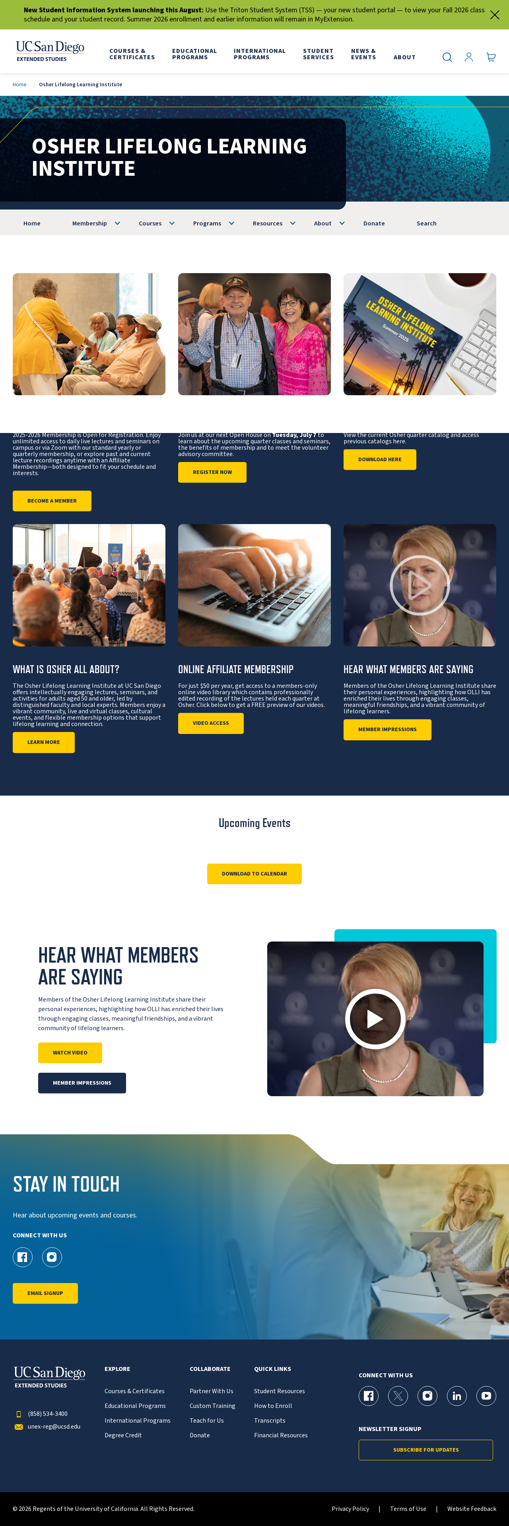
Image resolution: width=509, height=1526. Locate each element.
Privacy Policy (350, 1509)
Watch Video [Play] (70, 1053)
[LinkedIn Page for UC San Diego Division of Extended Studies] (457, 1396)
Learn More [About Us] (43, 742)
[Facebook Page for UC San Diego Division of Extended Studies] (369, 1396)
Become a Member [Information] (52, 501)
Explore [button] (117, 1369)
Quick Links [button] (272, 1369)
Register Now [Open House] (212, 472)
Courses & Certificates (135, 1391)
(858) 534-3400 (40, 1414)
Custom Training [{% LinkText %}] (212, 1406)
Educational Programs (135, 1406)
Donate (374, 223)
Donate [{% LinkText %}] (200, 1435)
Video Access (211, 723)
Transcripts (270, 1421)
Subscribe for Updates (426, 1450)
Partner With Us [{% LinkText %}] (211, 1391)
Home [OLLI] (32, 223)
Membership (89, 223)
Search (427, 223)
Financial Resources (281, 1435)
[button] (375, 1019)
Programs (207, 223)
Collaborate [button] (210, 1369)
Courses (150, 223)
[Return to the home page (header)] (49, 51)
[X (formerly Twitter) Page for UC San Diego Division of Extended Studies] (398, 1396)
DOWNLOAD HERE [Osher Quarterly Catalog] (380, 460)
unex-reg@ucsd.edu (46, 1427)
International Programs (138, 1421)
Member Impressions (387, 730)
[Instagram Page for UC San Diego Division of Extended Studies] (427, 1396)
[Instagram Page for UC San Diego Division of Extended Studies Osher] (52, 1257)
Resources (267, 223)
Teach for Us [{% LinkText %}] (207, 1421)
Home (20, 84)
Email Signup (45, 1293)
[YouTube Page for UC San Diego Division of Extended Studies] (486, 1396)
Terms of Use (408, 1509)
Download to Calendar (254, 874)
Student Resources (279, 1391)
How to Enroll (273, 1406)
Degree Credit (123, 1435)
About (323, 223)
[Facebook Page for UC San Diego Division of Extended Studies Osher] (23, 1257)
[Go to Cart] (491, 57)
